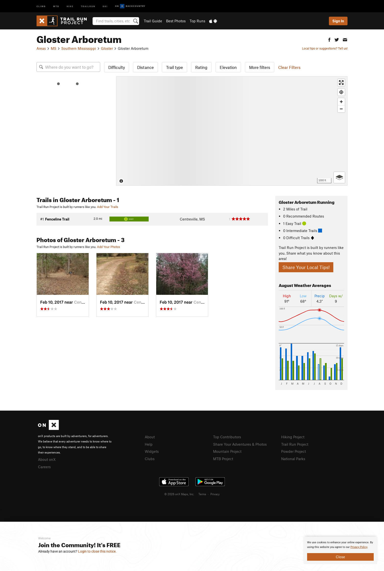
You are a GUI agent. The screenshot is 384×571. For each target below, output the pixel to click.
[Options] (339, 177)
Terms (202, 494)
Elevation (228, 67)
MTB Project (223, 458)
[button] (329, 39)
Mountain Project (227, 451)
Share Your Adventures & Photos (240, 444)
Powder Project (293, 451)
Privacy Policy (358, 547)
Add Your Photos (108, 247)
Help (149, 444)
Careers (44, 467)
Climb (41, 6)
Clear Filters (289, 67)
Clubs (150, 458)
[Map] (231, 131)
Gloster (107, 48)
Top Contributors (227, 437)
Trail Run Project (294, 444)
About (150, 437)
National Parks (293, 458)
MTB (56, 6)
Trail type (174, 67)
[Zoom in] (341, 101)
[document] (340, 550)
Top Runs (197, 21)
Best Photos (176, 21)
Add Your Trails (107, 207)
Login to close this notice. (97, 551)
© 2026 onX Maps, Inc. (179, 494)
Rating (201, 67)
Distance (145, 67)
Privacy (215, 494)
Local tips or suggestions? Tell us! (325, 48)
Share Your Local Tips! (306, 267)
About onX (47, 459)
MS (53, 48)
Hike (70, 6)
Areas (41, 48)
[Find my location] (341, 92)
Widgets (152, 451)
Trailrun (88, 6)
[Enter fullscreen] (341, 82)
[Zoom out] (341, 108)
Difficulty (116, 67)
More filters (259, 67)
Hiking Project (292, 437)
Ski (105, 6)
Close (340, 557)
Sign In (338, 21)
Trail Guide (153, 21)
